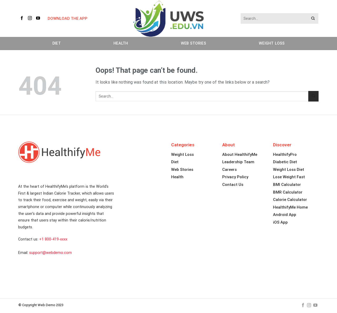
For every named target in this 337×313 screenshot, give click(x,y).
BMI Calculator (287, 184)
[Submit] (313, 18)
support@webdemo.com (50, 253)
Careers (229, 169)
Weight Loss (272, 43)
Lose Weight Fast (289, 177)
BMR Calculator (288, 192)
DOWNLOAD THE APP (67, 18)
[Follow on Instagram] (31, 18)
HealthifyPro (285, 154)
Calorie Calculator (290, 199)
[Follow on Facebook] (23, 18)
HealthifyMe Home (290, 207)
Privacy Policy (235, 177)
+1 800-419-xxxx (53, 239)
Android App (284, 214)
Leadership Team (238, 162)
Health (120, 43)
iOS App (280, 222)
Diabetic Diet (285, 162)
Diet (56, 43)
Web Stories (193, 43)
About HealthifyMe (239, 154)
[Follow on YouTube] (39, 18)
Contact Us (232, 184)
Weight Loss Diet (288, 169)
